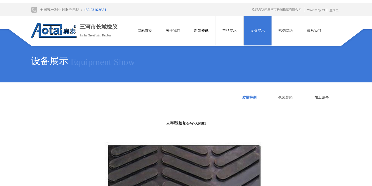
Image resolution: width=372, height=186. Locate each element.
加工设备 (321, 97)
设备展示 (257, 31)
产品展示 (229, 31)
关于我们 (173, 31)
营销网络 (285, 31)
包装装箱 (285, 97)
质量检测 (249, 97)
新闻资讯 (201, 31)
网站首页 (145, 31)
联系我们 (314, 31)
